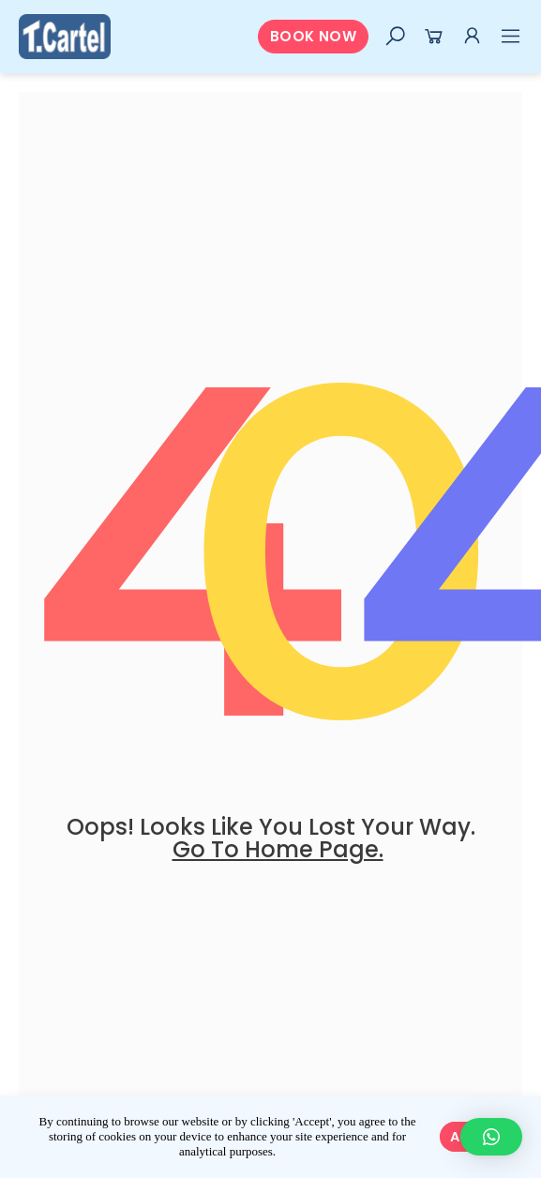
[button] (313, 37)
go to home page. (278, 849)
